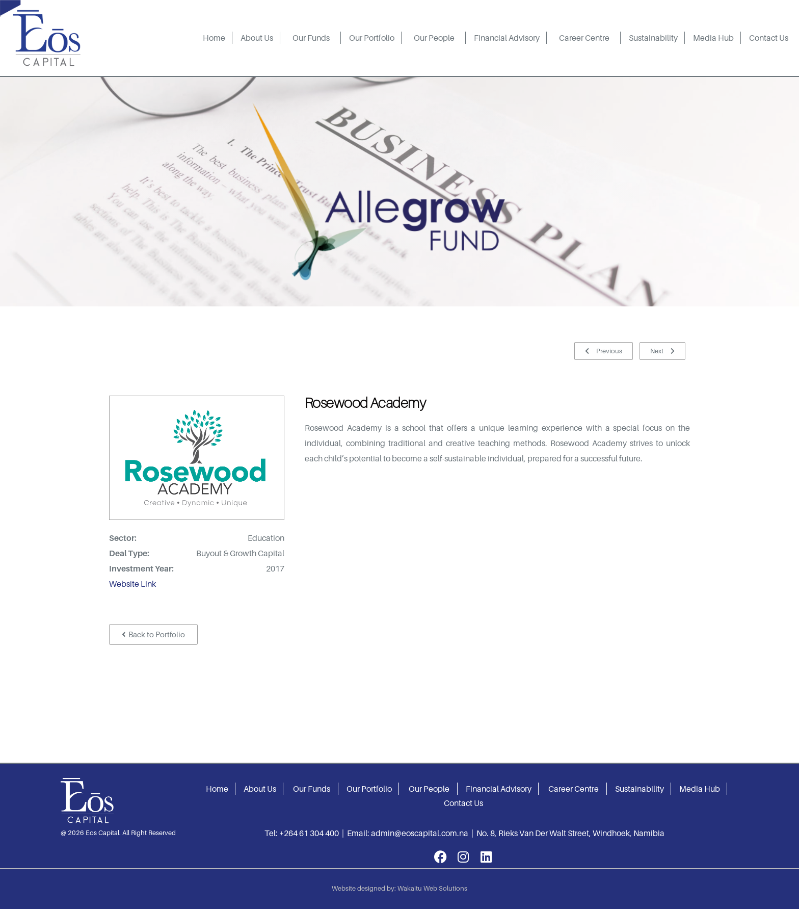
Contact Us (768, 38)
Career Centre (584, 38)
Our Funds (311, 38)
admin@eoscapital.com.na (419, 833)
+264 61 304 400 (309, 833)
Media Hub (713, 38)
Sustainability (653, 38)
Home (214, 38)
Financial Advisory (507, 38)
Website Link (132, 584)
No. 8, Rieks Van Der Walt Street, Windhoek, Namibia (570, 833)
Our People (434, 38)
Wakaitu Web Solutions (432, 888)
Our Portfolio (371, 38)
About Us (257, 38)
